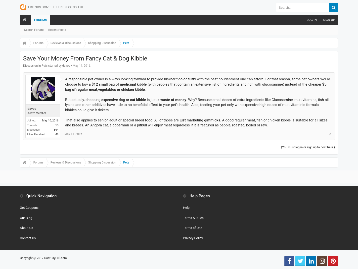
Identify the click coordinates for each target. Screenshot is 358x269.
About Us (26, 228)
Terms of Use (192, 228)
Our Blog (26, 218)
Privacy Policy (193, 238)
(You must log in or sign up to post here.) (308, 147)
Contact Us (28, 238)
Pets (44, 65)
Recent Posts (57, 30)
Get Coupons (29, 208)
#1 (331, 134)
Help (186, 208)
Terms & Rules (193, 218)
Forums (40, 20)
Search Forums (34, 30)
